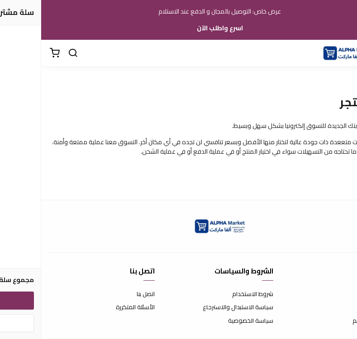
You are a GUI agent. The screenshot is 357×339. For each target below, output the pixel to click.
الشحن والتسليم (330, 320)
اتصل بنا (104, 294)
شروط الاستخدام (211, 294)
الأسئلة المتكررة (94, 307)
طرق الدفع (336, 307)
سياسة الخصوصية (209, 320)
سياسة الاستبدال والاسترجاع (197, 307)
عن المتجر (338, 294)
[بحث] (31, 53)
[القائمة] (343, 53)
